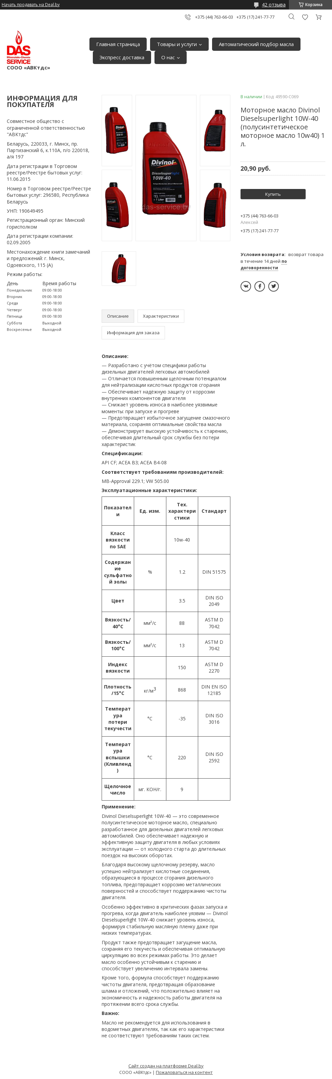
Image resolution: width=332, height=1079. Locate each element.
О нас (168, 57)
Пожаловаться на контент (184, 1072)
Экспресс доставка (122, 57)
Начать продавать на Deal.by (31, 4)
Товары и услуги (177, 44)
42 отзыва (274, 4)
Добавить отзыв (305, 17)
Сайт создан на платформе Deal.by (166, 1066)
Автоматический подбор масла (256, 44)
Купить (273, 194)
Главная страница (118, 44)
